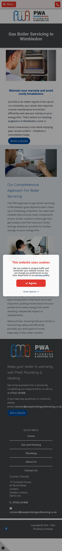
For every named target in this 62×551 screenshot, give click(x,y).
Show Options (31, 291)
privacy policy (42, 275)
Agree (31, 283)
